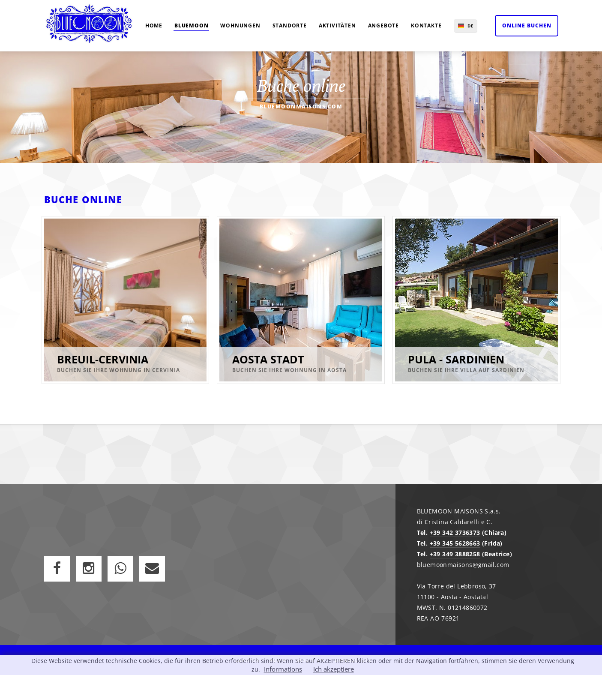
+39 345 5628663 (455, 543)
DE (470, 26)
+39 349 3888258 (455, 554)
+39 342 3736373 (455, 532)
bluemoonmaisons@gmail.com (463, 565)
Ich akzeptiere (333, 669)
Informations (283, 669)
